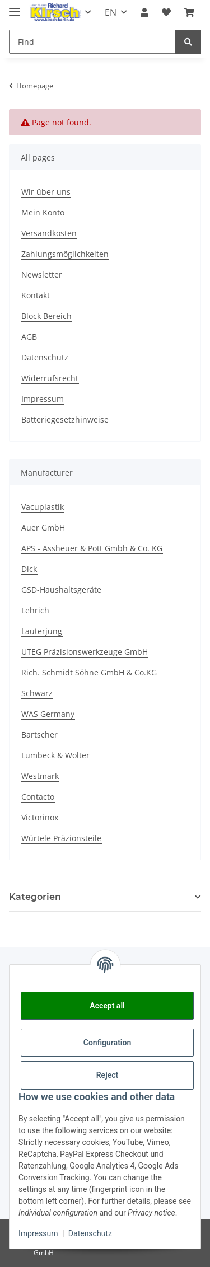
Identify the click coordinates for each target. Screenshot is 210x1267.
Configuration (107, 1042)
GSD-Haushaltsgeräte (61, 589)
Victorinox (39, 817)
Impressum (42, 398)
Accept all (107, 1005)
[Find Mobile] (92, 42)
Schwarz (37, 693)
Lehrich (35, 610)
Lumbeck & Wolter (55, 755)
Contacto (37, 796)
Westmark (40, 776)
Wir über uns (46, 191)
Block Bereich (46, 316)
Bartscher (39, 734)
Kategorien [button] (35, 896)
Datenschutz (44, 357)
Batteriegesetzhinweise (65, 419)
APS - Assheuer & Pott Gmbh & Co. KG (91, 548)
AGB (29, 336)
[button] (144, 12)
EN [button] (110, 12)
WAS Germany (47, 713)
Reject (107, 1075)
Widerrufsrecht (49, 378)
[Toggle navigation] (14, 7)
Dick (29, 569)
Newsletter (41, 274)
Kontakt (35, 295)
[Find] (188, 42)
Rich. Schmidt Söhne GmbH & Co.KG (89, 672)
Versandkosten (49, 233)
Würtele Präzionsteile (61, 838)
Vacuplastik (42, 506)
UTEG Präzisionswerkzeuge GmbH (84, 651)
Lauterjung (41, 631)
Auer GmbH (43, 527)
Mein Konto (42, 212)
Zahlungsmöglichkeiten (65, 253)
